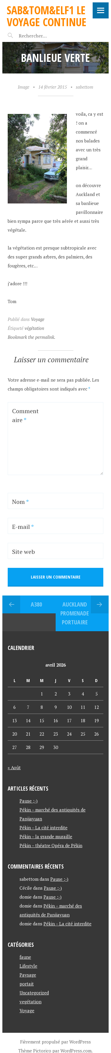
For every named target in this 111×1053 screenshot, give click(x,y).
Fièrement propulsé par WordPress (55, 1042)
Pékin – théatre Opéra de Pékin (51, 845)
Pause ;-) (29, 801)
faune (25, 957)
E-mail (23, 527)
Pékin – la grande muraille (46, 836)
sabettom (84, 87)
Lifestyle (28, 966)
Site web (23, 552)
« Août (14, 767)
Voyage (37, 319)
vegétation (30, 1002)
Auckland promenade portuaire (74, 613)
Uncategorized (34, 993)
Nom (20, 502)
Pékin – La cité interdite (43, 828)
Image (23, 87)
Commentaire (25, 415)
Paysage (28, 975)
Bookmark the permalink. (31, 337)
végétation (34, 328)
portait (27, 984)
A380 (36, 604)
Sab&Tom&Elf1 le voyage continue (46, 15)
